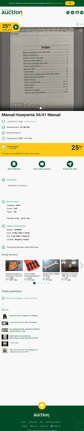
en (82, 12)
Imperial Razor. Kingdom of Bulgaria (24, 314)
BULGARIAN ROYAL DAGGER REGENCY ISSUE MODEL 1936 (25, 328)
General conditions (53, 420)
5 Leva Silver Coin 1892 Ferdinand (23, 320)
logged (19, 296)
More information (56, 3)
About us (33, 424)
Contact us (44, 424)
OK (70, 3)
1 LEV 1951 (14, 341)
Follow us (56, 424)
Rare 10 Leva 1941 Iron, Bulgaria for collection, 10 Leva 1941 (24, 349)
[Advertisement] (42, 374)
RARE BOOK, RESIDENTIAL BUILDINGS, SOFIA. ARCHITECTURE (24, 335)
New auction (72, 12)
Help (41, 420)
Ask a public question (42, 169)
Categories (33, 420)
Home (23, 420)
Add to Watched (14, 169)
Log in (77, 12)
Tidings (24, 424)
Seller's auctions (30, 122)
